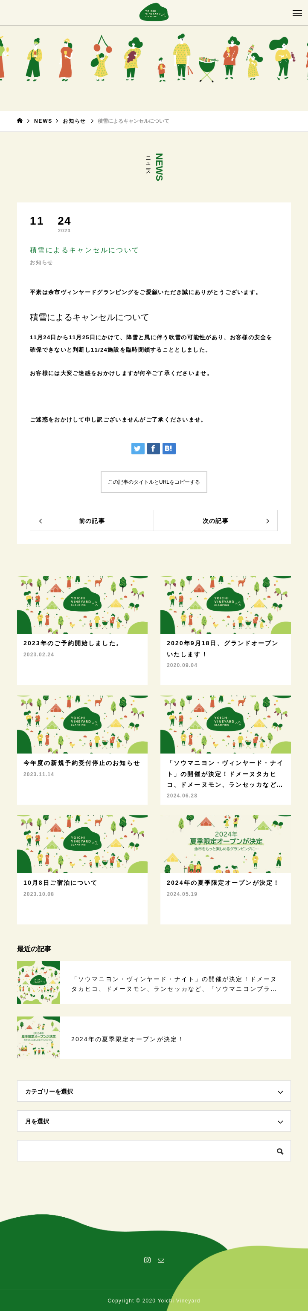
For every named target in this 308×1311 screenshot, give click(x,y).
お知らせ (41, 263)
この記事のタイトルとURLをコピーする (154, 482)
